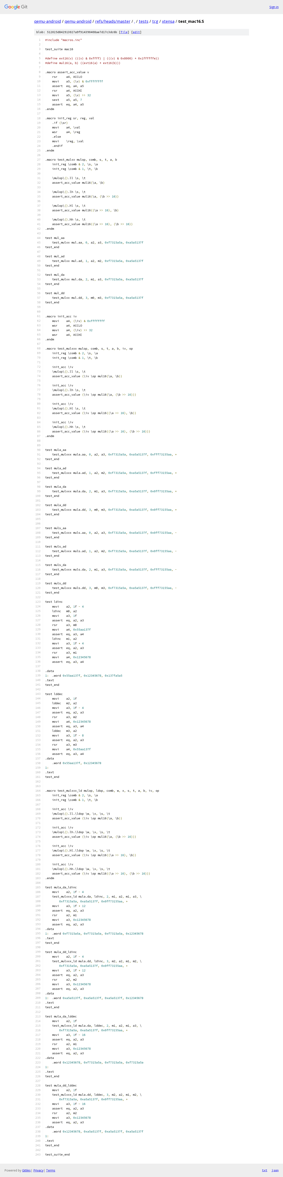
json (275, 1170)
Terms (50, 1170)
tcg (155, 21)
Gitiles (26, 1170)
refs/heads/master (112, 21)
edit (136, 32)
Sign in (274, 7)
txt (264, 1170)
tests (143, 21)
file (124, 32)
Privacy (38, 1170)
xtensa (168, 21)
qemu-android (47, 21)
